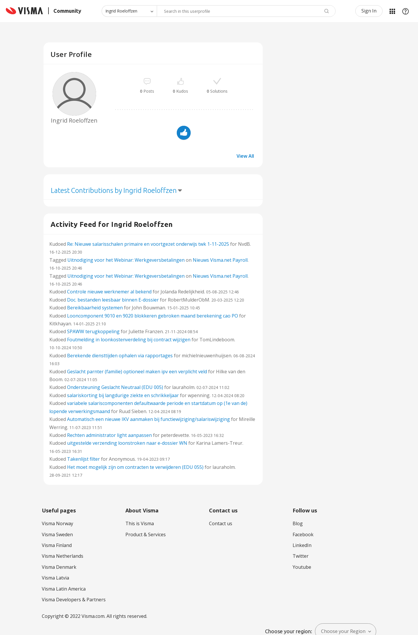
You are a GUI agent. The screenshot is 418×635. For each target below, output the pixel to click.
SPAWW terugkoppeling (93, 331)
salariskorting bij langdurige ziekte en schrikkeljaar (123, 395)
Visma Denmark (59, 567)
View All (245, 156)
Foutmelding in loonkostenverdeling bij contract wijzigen (128, 339)
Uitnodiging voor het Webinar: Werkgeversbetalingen (126, 260)
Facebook (303, 534)
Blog (298, 523)
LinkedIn (302, 545)
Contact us (220, 523)
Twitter (301, 556)
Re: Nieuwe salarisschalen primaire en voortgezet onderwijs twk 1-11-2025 (148, 244)
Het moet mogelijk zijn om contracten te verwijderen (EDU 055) (135, 467)
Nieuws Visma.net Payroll (220, 260)
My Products (392, 11)
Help (405, 11)
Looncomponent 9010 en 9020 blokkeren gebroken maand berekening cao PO (152, 316)
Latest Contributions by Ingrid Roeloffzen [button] (114, 190)
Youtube (302, 567)
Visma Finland (57, 545)
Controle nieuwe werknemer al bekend (109, 291)
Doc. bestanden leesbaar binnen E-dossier (113, 300)
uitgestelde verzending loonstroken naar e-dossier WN (127, 443)
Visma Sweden (57, 534)
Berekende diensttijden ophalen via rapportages (120, 355)
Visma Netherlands (62, 556)
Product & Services (145, 534)
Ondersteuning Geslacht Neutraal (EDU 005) (115, 387)
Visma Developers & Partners (74, 599)
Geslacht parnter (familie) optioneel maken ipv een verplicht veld (137, 371)
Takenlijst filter (83, 459)
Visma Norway (57, 523)
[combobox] (246, 11)
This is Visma (139, 523)
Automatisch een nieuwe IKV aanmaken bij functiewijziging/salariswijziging (148, 419)
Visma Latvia (55, 578)
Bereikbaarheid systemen (95, 307)
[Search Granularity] (129, 11)
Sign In (368, 11)
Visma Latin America (64, 589)
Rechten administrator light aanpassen (109, 435)
